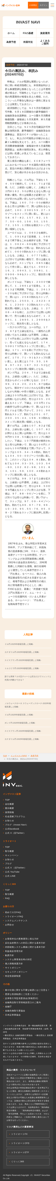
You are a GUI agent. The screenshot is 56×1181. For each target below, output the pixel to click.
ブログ (8, 863)
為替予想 (11, 42)
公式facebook (12, 829)
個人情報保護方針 (14, 963)
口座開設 (33, 5)
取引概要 (9, 851)
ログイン (43, 5)
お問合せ (9, 925)
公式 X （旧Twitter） (15, 868)
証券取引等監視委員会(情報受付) (21, 998)
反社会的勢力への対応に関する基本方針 (25, 943)
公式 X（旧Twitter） (15, 833)
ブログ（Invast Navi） (16, 825)
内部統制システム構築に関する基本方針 (25, 947)
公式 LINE (10, 876)
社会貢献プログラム (15, 816)
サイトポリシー (13, 968)
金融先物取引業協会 (15, 1011)
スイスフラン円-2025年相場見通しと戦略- (23, 731)
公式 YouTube (12, 872)
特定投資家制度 (13, 976)
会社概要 (9, 804)
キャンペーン (12, 855)
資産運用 (45, 33)
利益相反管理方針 (14, 951)
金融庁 (8, 1006)
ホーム (11, 33)
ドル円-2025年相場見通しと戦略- (19, 715)
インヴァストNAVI (19, 756)
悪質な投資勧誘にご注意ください (22, 994)
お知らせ (9, 820)
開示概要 (9, 808)
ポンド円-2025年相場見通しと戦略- (20, 723)
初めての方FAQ (13, 912)
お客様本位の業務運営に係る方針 (22, 939)
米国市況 (28, 42)
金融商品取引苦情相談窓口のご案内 (23, 1002)
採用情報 (9, 812)
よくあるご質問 (45, 42)
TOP (5, 756)
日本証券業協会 (13, 1015)
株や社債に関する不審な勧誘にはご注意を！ (27, 990)
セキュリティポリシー (16, 972)
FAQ (7, 898)
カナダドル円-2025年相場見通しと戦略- (22, 739)
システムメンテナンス (16, 920)
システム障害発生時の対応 (18, 959)
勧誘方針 (9, 955)
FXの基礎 (28, 33)
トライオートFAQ (14, 916)
